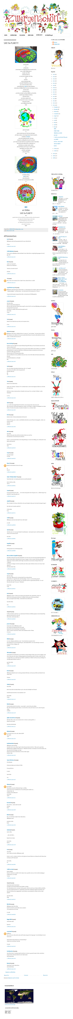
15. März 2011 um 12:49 (11, 755)
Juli (55, 118)
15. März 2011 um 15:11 (11, 797)
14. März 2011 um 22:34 (11, 326)
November (56, 109)
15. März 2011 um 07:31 (11, 512)
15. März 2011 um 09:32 (11, 606)
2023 (54, 78)
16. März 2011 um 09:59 (11, 914)
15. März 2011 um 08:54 (11, 568)
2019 (54, 87)
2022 (54, 81)
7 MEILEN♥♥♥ (60, 196)
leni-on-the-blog (10, 343)
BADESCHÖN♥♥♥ (61, 206)
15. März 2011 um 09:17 (11, 588)
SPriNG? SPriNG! (56, 130)
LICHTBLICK (28, 136)
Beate (8, 670)
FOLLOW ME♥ (22, 35)
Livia (7, 593)
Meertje (8, 963)
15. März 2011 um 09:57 (11, 634)
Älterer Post (45, 975)
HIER (24, 176)
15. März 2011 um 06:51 (11, 485)
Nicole (8, 814)
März (55, 126)
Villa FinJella (9, 652)
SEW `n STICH (12, 230)
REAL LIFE (8, 230)
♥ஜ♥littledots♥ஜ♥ (11, 287)
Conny (8, 452)
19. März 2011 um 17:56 (11, 969)
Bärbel (8, 704)
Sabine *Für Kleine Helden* (12, 476)
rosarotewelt (9, 931)
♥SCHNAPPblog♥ (49, 35)
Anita (8, 431)
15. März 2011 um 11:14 (11, 699)
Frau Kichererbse (10, 951)
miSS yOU (55, 135)
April (55, 124)
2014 (54, 98)
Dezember (56, 107)
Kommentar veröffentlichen (10, 972)
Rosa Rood (9, 802)
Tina (7, 381)
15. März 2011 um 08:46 (11, 550)
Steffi (8, 517)
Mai (55, 122)
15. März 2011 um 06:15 (11, 472)
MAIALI (8, 638)
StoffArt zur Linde (10, 869)
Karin (8, 261)
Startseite (26, 975)
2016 (54, 94)
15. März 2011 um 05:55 (11, 458)
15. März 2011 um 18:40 (11, 864)
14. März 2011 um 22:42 (11, 376)
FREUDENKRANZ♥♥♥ (61, 227)
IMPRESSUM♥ (30, 35)
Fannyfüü (8, 543)
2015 (54, 96)
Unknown (8, 331)
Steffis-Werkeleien (10, 251)
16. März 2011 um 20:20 (11, 946)
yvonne (8, 301)
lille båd (8, 904)
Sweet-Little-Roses (10, 760)
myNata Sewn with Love (11, 717)
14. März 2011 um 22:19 (11, 296)
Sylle (8, 402)
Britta (8, 414)
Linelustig (8, 829)
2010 (54, 153)
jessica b (8, 623)
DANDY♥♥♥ (60, 216)
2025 (54, 74)
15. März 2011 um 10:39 (11, 679)
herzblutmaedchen (10, 743)
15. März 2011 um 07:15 (11, 496)
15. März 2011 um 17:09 (11, 825)
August (55, 115)
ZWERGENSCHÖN (56, 44)
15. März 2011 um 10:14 (11, 647)
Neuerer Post (6, 975)
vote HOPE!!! (56, 139)
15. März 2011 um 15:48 (11, 809)
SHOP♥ (5, 35)
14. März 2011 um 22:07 (11, 257)
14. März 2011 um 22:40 (11, 338)
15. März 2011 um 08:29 (11, 525)
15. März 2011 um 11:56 (11, 738)
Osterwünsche (60, 290)
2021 (54, 83)
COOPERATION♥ (13, 35)
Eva (7, 849)
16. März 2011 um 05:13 (11, 899)
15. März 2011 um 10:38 (11, 665)
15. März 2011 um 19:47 (11, 878)
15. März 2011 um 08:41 (11, 538)
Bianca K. (8, 463)
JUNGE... (55, 128)
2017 (54, 92)
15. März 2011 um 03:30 (11, 447)
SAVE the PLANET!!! (57, 143)
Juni (55, 120)
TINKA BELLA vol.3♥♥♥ (58, 133)
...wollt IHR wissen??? (62, 268)
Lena (8, 239)
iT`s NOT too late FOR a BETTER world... (61, 137)
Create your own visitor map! (10, 1004)
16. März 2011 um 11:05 (11, 926)
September (56, 113)
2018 (54, 89)
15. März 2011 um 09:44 (11, 618)
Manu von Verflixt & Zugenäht (12, 555)
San (7, 366)
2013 (54, 100)
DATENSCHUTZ (39, 35)
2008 (54, 157)
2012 (54, 103)
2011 (54, 105)
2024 (54, 76)
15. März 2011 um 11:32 (11, 726)
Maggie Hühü (9, 919)
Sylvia (8, 529)
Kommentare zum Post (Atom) (13, 977)
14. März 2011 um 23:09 (11, 426)
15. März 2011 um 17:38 (11, 844)
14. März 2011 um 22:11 (11, 273)
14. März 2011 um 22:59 (11, 397)
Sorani (8, 490)
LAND (25, 86)
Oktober (55, 111)
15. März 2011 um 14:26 (11, 779)
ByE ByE (55, 145)
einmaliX (8, 501)
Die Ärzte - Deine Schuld (58, 141)
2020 (54, 85)
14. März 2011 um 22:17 (11, 282)
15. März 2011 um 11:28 (11, 712)
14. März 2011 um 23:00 (11, 410)
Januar (55, 150)
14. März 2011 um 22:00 (11, 246)
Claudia (8, 684)
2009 (54, 155)
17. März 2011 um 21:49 (11, 958)
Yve (7, 319)
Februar (55, 148)
